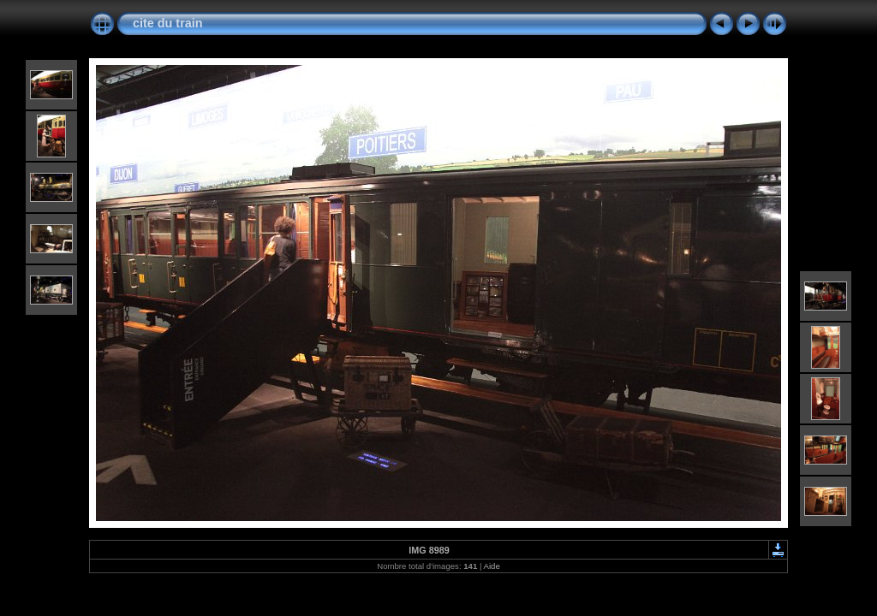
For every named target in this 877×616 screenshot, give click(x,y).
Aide (492, 566)
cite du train (168, 23)
